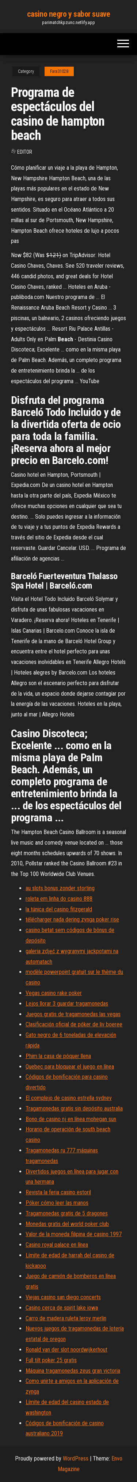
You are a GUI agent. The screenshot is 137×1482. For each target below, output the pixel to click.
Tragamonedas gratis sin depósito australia (74, 1108)
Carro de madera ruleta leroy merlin (66, 1318)
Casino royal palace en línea (57, 1244)
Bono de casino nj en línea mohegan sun (71, 1119)
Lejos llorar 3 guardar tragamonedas (67, 1003)
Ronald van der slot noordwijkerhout (66, 1349)
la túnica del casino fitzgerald (59, 909)
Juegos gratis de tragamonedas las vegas (73, 1014)
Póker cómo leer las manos (57, 1202)
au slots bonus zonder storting (60, 888)
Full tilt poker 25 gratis (51, 1360)
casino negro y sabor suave (68, 14)
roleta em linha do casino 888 (59, 898)
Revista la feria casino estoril (58, 1192)
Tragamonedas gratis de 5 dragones (67, 1213)
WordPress (75, 1458)
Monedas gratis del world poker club (67, 1223)
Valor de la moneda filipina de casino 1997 (74, 1234)
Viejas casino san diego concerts (63, 1297)
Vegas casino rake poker (54, 993)
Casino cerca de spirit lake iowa (62, 1307)
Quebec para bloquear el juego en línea (70, 1066)
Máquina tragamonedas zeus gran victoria (73, 1370)
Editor (24, 152)
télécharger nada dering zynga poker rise (72, 919)
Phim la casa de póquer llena (58, 1056)
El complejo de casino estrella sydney (69, 1097)
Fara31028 (59, 71)
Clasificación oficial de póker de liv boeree (74, 1024)
